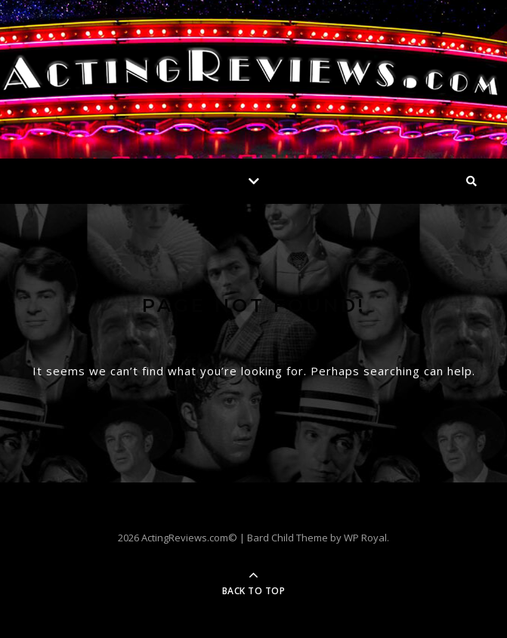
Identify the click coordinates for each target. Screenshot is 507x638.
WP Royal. (366, 537)
